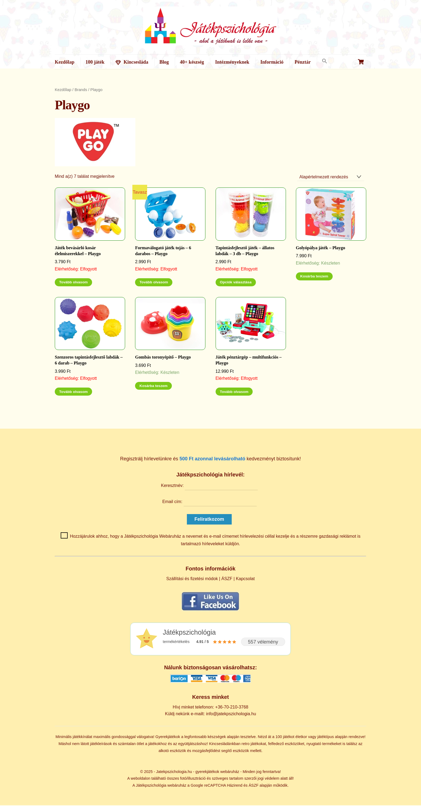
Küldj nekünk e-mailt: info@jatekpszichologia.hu (210, 714)
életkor (301, 738)
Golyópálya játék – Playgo (320, 248)
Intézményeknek (232, 62)
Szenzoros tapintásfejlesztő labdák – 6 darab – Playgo (88, 361)
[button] (324, 61)
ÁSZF (226, 579)
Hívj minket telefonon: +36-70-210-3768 (210, 708)
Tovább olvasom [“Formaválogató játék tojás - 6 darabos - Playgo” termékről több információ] (154, 283)
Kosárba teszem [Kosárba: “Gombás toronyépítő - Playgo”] (154, 387)
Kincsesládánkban (225, 745)
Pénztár (303, 62)
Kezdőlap (64, 62)
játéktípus (325, 738)
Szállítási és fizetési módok (192, 579)
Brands (81, 91)
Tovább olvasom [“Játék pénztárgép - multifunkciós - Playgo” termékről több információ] (234, 393)
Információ (272, 62)
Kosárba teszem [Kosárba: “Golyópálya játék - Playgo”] (314, 277)
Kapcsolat (245, 579)
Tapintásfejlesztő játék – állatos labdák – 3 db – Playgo (245, 251)
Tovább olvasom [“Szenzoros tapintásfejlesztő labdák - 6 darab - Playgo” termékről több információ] (73, 393)
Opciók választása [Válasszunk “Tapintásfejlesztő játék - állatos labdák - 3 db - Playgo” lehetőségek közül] (236, 283)
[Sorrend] (330, 178)
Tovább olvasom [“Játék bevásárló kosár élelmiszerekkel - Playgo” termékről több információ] (73, 283)
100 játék (94, 62)
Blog (164, 62)
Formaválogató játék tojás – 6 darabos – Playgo (163, 251)
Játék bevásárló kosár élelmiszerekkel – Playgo (78, 251)
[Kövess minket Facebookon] (210, 611)
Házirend (234, 786)
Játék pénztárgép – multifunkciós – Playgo (249, 361)
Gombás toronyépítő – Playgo (163, 358)
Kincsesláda (131, 62)
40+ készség (192, 62)
